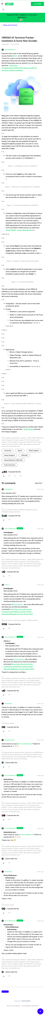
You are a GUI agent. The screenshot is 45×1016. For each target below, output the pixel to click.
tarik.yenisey (8, 703)
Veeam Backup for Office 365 (13, 460)
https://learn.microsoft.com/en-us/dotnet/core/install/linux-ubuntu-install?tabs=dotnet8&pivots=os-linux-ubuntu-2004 (17, 611)
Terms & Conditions (13, 1005)
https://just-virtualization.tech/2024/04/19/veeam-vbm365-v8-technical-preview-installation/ (19, 68)
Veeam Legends (34, 450)
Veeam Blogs (28, 429)
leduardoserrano (10, 740)
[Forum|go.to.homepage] (9, 4)
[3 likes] (11, 516)
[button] (2, 4)
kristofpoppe (9, 489)
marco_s (7, 585)
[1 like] (9, 762)
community (7, 450)
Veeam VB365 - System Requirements (19, 230)
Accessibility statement (30, 1005)
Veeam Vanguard (9, 455)
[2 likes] (10, 572)
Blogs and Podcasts (10, 25)
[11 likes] (11, 472)
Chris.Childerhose (10, 50)
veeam (20, 450)
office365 (24, 455)
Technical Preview (9, 465)
